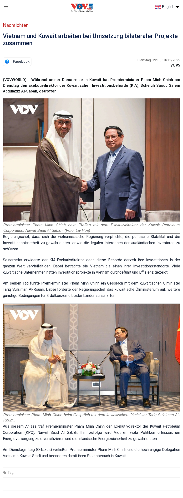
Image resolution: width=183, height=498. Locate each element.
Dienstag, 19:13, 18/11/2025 (158, 60)
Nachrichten (15, 25)
